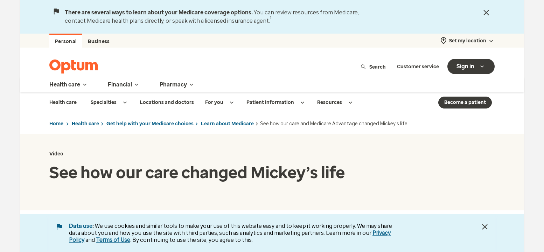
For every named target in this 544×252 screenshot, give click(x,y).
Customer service (418, 67)
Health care (85, 124)
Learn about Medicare (227, 124)
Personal (66, 41)
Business (99, 41)
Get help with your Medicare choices (150, 124)
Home (56, 124)
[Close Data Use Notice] (485, 227)
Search (373, 66)
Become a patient (465, 102)
